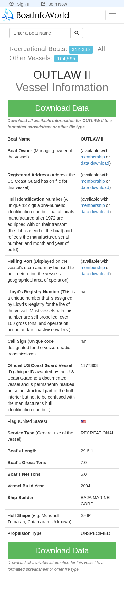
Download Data (62, 108)
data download (95, 163)
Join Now (54, 4)
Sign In (20, 4)
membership (93, 156)
